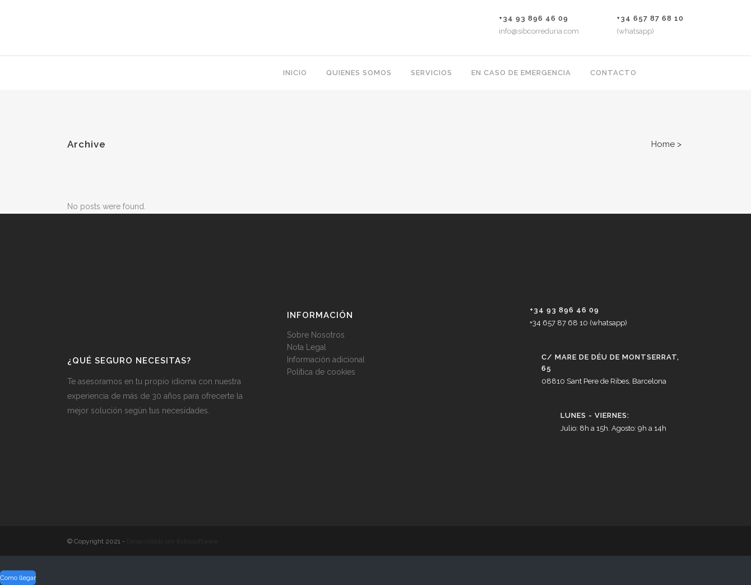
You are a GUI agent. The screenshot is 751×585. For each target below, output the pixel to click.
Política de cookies (321, 371)
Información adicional (326, 359)
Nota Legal (306, 347)
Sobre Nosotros (316, 334)
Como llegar (18, 578)
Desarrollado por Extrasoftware (172, 541)
